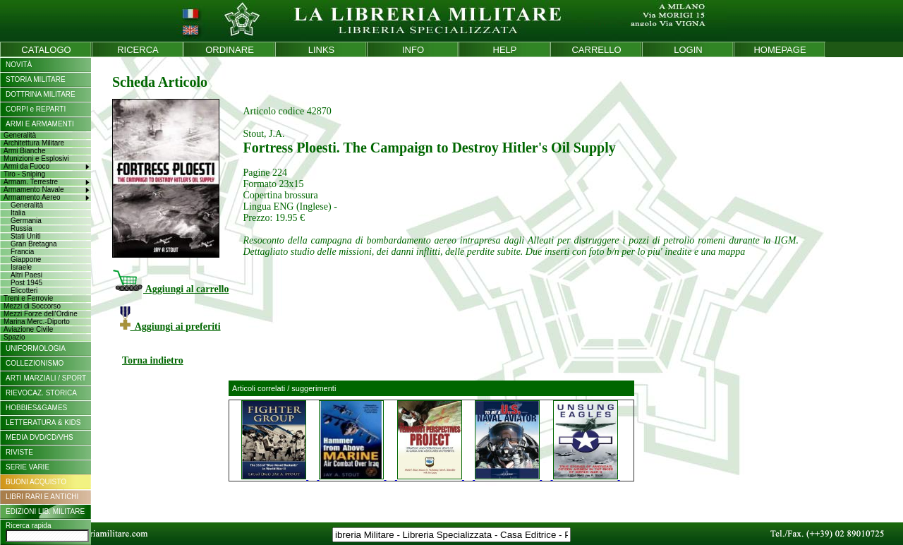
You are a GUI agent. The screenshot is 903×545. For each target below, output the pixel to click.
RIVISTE (19, 452)
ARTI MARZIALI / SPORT (46, 378)
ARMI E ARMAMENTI (40, 124)
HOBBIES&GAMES (36, 408)
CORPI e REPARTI (36, 109)
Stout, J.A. (263, 133)
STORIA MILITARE (36, 79)
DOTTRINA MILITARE (40, 94)
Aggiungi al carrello (170, 289)
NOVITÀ (19, 64)
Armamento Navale (34, 189)
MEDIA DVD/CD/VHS (39, 437)
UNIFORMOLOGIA (36, 348)
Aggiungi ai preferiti (170, 326)
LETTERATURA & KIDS (43, 422)
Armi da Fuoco (26, 166)
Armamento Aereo (32, 197)
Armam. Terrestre (31, 182)
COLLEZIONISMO (34, 363)
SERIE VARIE (27, 467)
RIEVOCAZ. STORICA (41, 393)
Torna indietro (152, 360)
